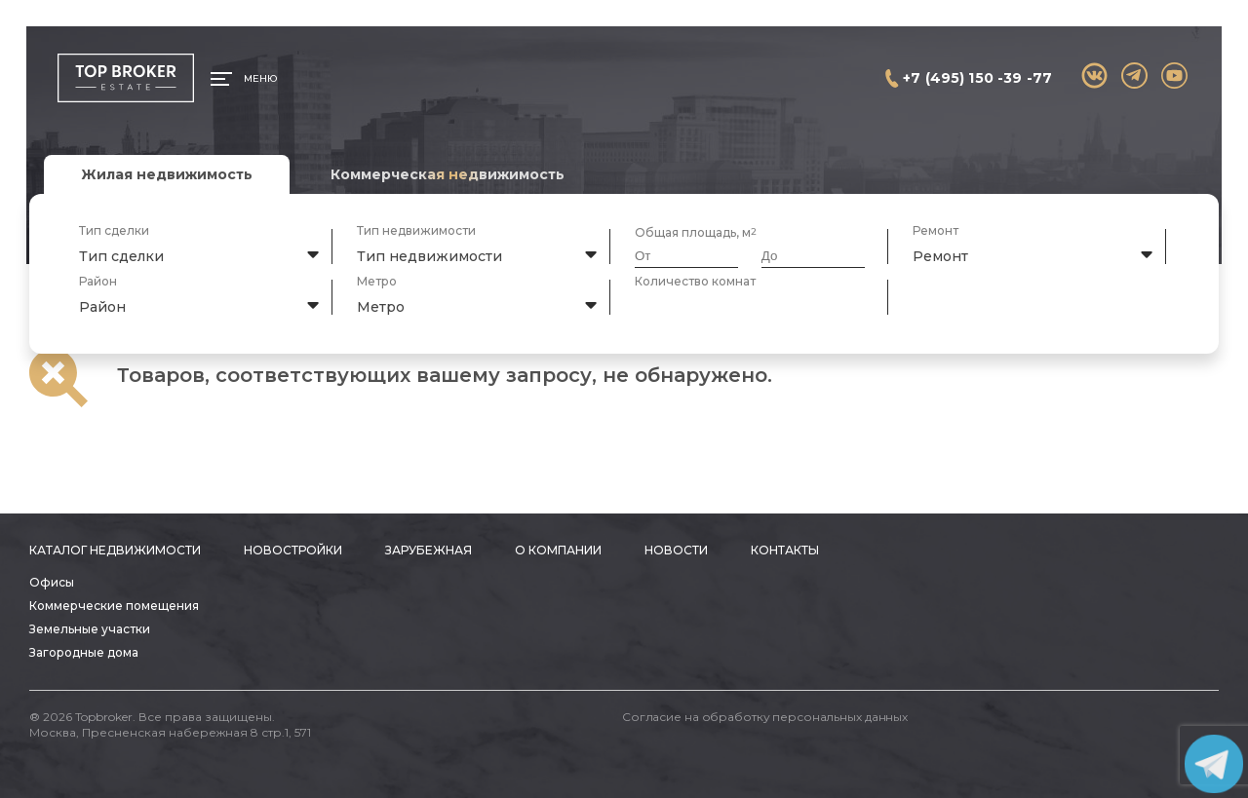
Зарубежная (428, 550)
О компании (558, 550)
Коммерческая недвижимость (448, 174)
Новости (676, 550)
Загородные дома (83, 652)
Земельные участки (89, 629)
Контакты (785, 550)
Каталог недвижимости (115, 550)
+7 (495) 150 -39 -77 (977, 78)
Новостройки (293, 550)
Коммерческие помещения (114, 605)
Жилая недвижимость (167, 174)
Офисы (51, 582)
